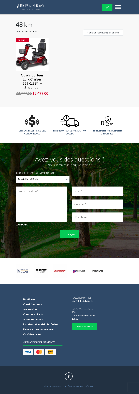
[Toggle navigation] (117, 7)
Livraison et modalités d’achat (40, 324)
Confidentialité (32, 334)
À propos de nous (33, 319)
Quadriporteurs (32, 304)
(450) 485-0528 (84, 326)
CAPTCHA (21, 224)
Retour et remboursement (38, 329)
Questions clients (33, 314)
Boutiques (29, 299)
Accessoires (30, 309)
